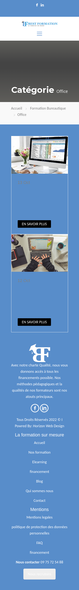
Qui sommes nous (39, 491)
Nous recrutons (39, 574)
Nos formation (39, 452)
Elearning (39, 462)
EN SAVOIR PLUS (34, 224)
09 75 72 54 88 (51, 562)
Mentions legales (40, 517)
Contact (39, 500)
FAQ (39, 543)
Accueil (16, 108)
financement (39, 471)
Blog (39, 481)
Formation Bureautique (48, 108)
